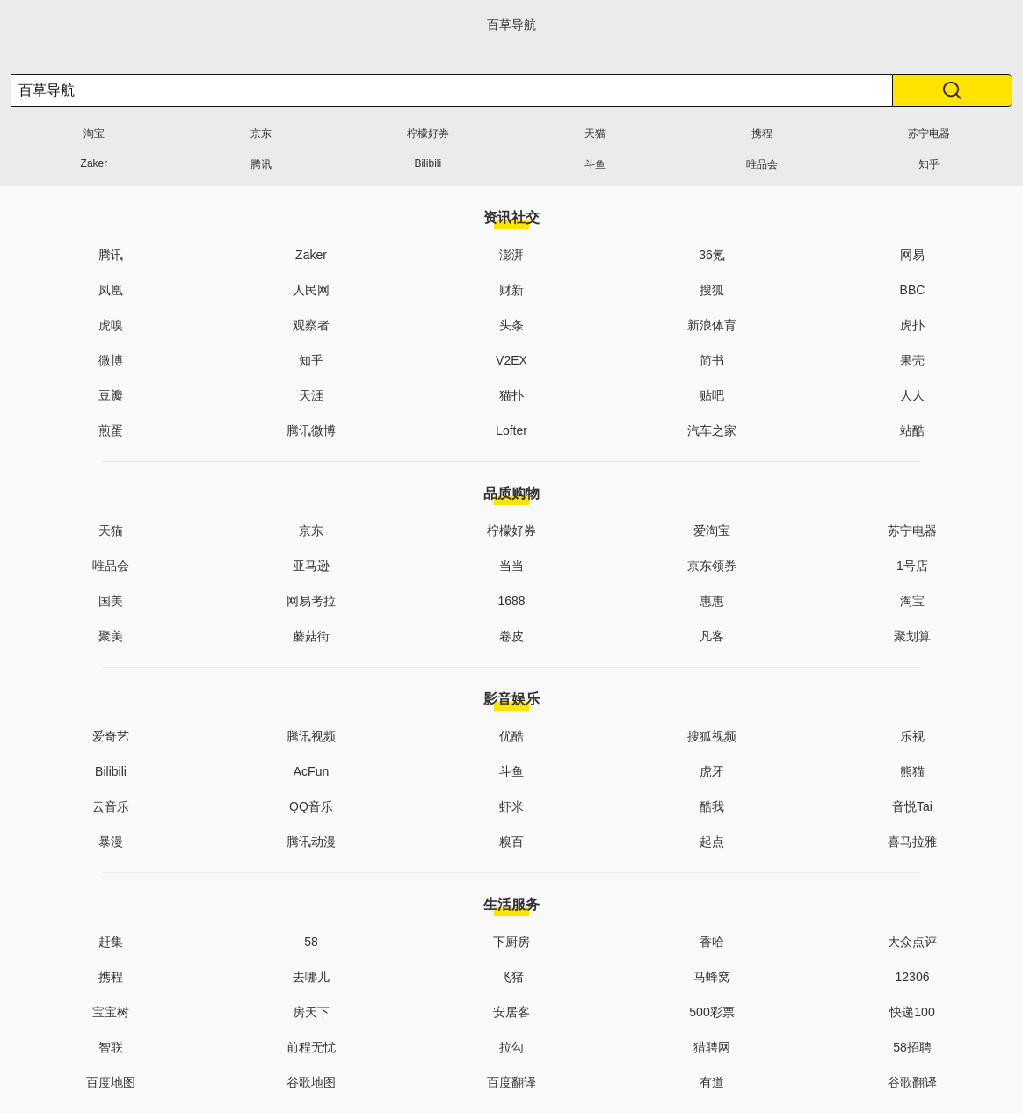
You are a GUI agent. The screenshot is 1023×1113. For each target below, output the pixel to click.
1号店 (912, 566)
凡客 (712, 636)
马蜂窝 (711, 977)
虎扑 (912, 325)
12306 (913, 977)
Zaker (94, 163)
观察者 (311, 325)
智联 (110, 1047)
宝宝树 (110, 1012)
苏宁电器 (929, 133)
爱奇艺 (110, 736)
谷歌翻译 (912, 1082)
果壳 (912, 360)
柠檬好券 (428, 133)
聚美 (110, 636)
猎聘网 (711, 1047)
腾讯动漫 (311, 842)
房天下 (311, 1012)
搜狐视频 (711, 736)
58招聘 (912, 1047)
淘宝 (94, 133)
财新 (511, 290)
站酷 (912, 430)
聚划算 (912, 636)
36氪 (712, 255)
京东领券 (711, 566)
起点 (712, 842)
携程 (762, 133)
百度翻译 (511, 1082)
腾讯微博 (311, 430)
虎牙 (712, 771)
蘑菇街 (311, 636)
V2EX (511, 360)
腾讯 (261, 164)
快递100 (911, 1012)
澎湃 (511, 255)
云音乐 (110, 806)
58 (311, 942)
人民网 (311, 290)
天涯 (311, 395)
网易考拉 (311, 601)
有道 (712, 1082)
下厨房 (511, 942)
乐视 (912, 736)
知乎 (929, 164)
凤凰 (110, 290)
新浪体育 (711, 325)
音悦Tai (912, 806)
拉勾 (511, 1047)
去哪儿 (311, 977)
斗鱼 (595, 164)
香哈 (712, 942)
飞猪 (511, 977)
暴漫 (110, 842)
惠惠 (712, 601)
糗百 (511, 842)
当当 (511, 566)
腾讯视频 (311, 736)
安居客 (511, 1012)
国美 (110, 601)
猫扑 (511, 395)
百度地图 (110, 1082)
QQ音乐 (311, 806)
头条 (511, 325)
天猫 (595, 133)
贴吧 (712, 395)
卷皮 (511, 636)
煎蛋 (110, 430)
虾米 (511, 806)
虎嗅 (110, 325)
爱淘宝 (711, 531)
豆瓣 (110, 395)
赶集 (110, 942)
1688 (511, 601)
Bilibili (427, 163)
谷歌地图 (311, 1082)
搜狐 (712, 290)
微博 (110, 360)
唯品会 (762, 164)
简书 (712, 360)
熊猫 (912, 771)
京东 (261, 133)
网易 (912, 255)
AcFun (311, 771)
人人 (912, 395)
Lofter (511, 430)
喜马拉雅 (912, 842)
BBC (912, 290)
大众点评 (912, 942)
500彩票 (711, 1012)
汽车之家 (711, 430)
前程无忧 (311, 1047)
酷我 (712, 806)
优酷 (511, 736)
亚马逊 (311, 566)
